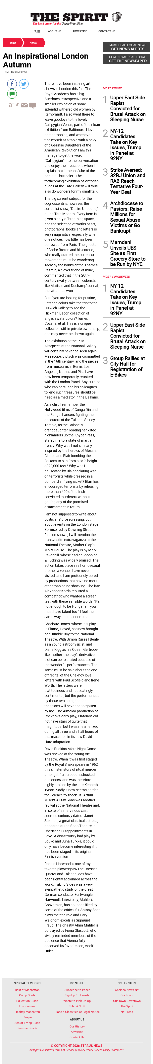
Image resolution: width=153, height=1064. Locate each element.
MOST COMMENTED (116, 277)
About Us (54, 31)
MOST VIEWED (112, 88)
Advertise (80, 31)
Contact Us (106, 31)
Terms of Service (64, 1050)
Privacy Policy (84, 1050)
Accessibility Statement (109, 1050)
